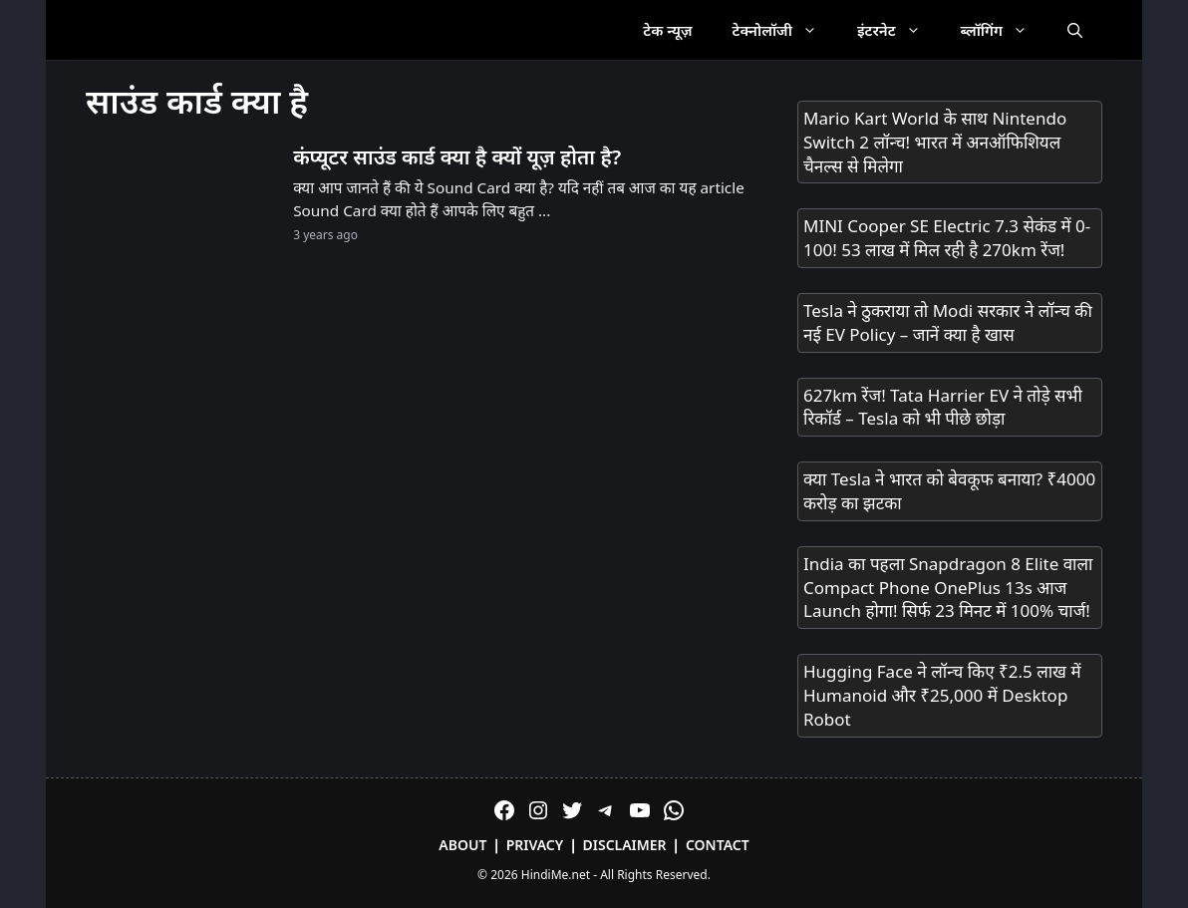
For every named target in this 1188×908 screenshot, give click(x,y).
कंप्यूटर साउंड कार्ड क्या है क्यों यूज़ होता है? (457, 156)
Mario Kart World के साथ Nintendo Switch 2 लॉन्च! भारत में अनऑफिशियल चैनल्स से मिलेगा (934, 142)
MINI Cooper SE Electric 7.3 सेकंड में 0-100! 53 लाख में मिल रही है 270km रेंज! (946, 237)
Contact (717, 844)
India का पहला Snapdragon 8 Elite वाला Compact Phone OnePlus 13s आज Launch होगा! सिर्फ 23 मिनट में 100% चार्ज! (947, 587)
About (462, 844)
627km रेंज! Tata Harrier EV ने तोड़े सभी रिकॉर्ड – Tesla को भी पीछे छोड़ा (942, 407)
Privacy (535, 844)
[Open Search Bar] (1074, 30)
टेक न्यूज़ (667, 30)
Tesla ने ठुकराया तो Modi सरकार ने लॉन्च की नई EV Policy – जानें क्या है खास (947, 322)
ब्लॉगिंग (1004, 30)
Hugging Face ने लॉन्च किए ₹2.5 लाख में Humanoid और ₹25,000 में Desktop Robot (942, 695)
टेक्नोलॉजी (785, 30)
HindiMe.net (555, 874)
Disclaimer (625, 844)
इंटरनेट (899, 30)
